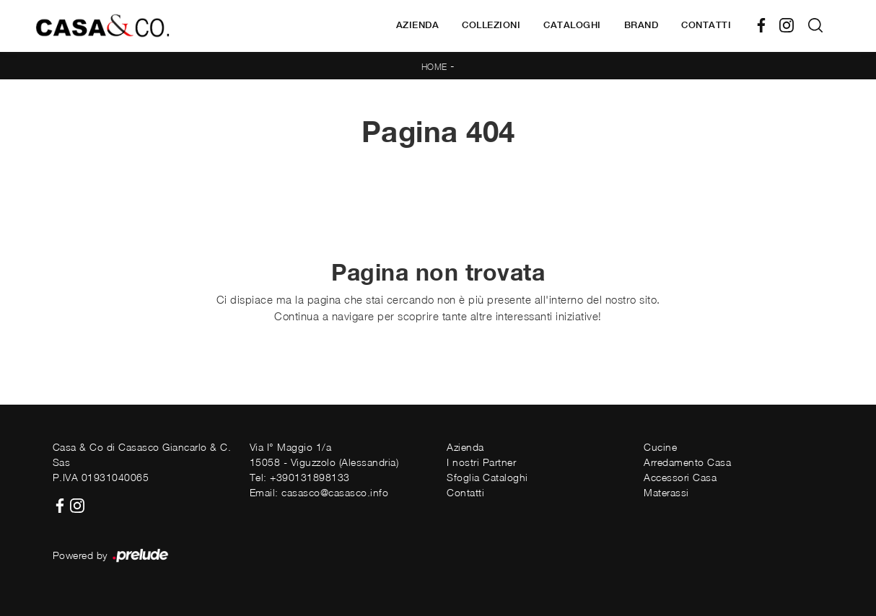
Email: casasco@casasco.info (319, 492)
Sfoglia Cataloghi (487, 477)
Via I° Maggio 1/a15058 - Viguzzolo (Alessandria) (324, 454)
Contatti (706, 24)
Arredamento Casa (687, 462)
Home (434, 66)
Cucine (660, 447)
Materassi (666, 492)
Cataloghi (572, 24)
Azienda (417, 24)
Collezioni (491, 24)
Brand (641, 24)
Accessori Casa (680, 477)
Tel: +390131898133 (300, 477)
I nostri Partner (481, 462)
